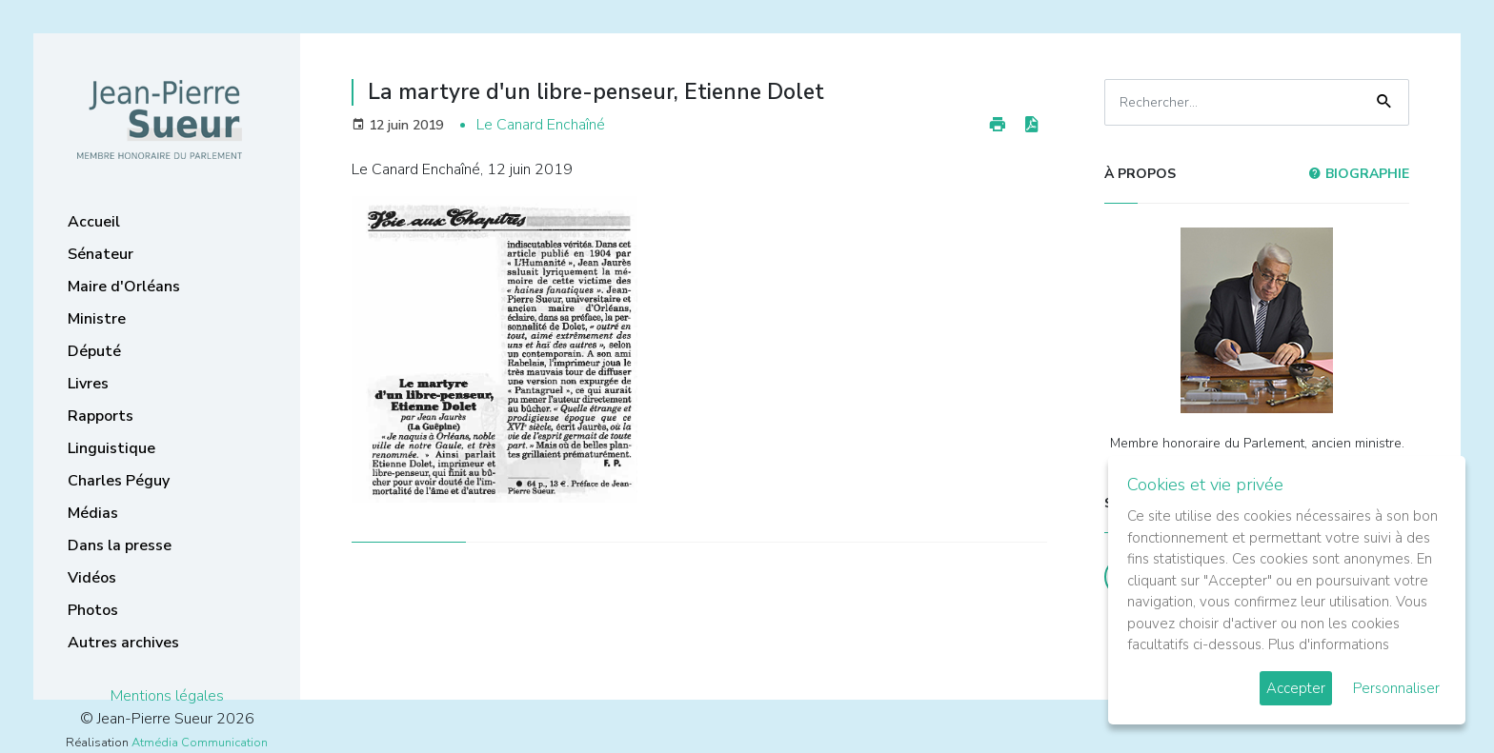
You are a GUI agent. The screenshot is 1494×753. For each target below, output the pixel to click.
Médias (93, 513)
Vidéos (92, 577)
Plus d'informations (1328, 644)
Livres (88, 383)
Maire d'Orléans (124, 286)
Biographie (1358, 174)
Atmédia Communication (199, 742)
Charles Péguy (119, 480)
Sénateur (100, 254)
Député (94, 351)
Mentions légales (167, 695)
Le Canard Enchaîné (540, 124)
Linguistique (111, 448)
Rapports (100, 416)
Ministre (97, 318)
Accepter (1295, 688)
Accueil (94, 221)
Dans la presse (120, 545)
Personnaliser (1396, 688)
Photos (93, 610)
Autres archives (123, 642)
